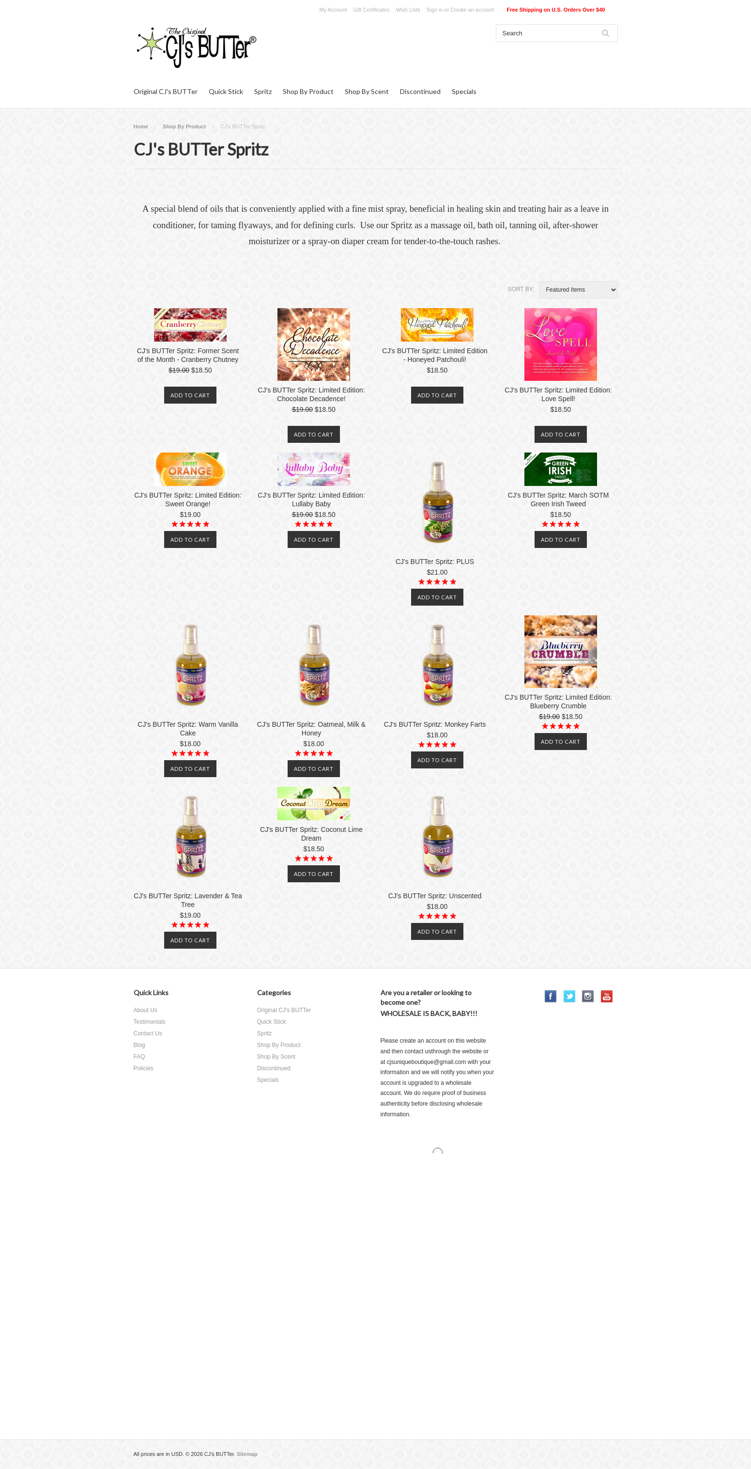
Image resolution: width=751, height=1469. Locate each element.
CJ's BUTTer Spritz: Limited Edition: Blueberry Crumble (558, 701)
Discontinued (420, 91)
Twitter (570, 996)
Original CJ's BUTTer (166, 91)
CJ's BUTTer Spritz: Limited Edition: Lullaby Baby (311, 499)
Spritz (263, 91)
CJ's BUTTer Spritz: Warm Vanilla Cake (188, 728)
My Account (333, 10)
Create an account (472, 10)
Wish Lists (408, 10)
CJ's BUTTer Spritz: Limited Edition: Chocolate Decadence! (311, 394)
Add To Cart (190, 395)
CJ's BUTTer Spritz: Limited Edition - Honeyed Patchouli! (434, 355)
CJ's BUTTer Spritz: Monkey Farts (435, 724)
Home (141, 126)
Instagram (588, 996)
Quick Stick (226, 91)
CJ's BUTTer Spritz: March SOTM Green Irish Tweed (558, 499)
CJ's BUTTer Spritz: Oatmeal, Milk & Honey (311, 728)
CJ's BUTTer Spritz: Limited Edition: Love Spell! (558, 394)
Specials (464, 91)
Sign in (435, 10)
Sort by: (521, 289)
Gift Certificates (371, 10)
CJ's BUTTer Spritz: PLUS (435, 561)
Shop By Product (308, 91)
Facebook (551, 996)
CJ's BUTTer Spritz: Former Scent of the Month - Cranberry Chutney (188, 355)
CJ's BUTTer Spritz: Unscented (435, 896)
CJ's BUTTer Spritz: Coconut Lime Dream (311, 834)
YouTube (607, 996)
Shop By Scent (367, 91)
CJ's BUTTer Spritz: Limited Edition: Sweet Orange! (187, 499)
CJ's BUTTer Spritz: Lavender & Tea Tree (188, 900)
